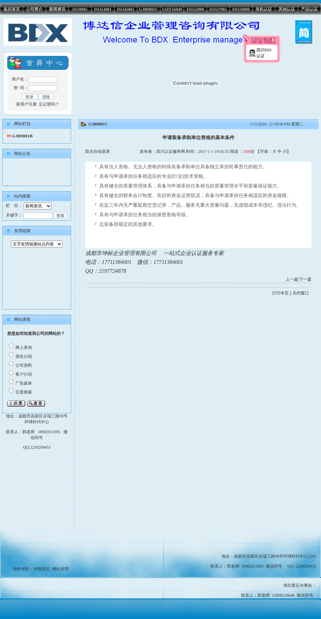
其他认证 (286, 9)
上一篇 (292, 279)
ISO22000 (195, 9)
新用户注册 (26, 104)
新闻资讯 (57, 9)
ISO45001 (126, 9)
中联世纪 (42, 569)
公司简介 (34, 9)
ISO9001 (80, 9)
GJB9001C (148, 9)
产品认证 (309, 9)
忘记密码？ (49, 104)
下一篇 (305, 279)
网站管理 (60, 569)
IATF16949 (172, 9)
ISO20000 (241, 9)
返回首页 (11, 9)
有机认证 (263, 9)
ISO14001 (103, 9)
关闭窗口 (301, 293)
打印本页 (280, 293)
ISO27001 (218, 9)
